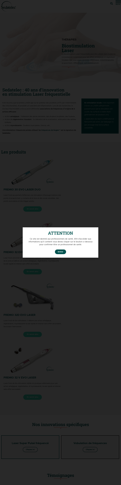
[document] (60, 242)
